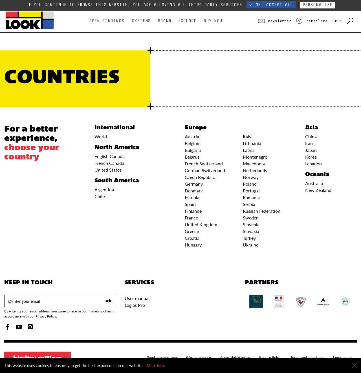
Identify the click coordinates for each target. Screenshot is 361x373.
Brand (164, 21)
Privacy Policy (270, 357)
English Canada (109, 156)
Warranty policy (198, 357)
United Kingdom (201, 224)
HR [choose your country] (337, 21)
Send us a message (162, 357)
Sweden (251, 217)
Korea (311, 156)
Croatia (192, 238)
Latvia (249, 150)
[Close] (354, 365)
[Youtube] (19, 328)
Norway (251, 177)
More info (155, 365)
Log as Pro (135, 305)
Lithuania (252, 143)
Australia (314, 183)
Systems (141, 21)
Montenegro (255, 156)
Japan (311, 150)
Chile (99, 196)
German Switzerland (205, 170)
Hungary (193, 244)
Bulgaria (193, 150)
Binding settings (37, 358)
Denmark (194, 190)
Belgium (193, 143)
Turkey (249, 238)
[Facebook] (7, 328)
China (311, 136)
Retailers (311, 21)
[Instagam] (30, 328)
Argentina (104, 189)
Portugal (251, 190)
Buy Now (213, 21)
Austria (192, 136)
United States (108, 169)
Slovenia (251, 224)
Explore (187, 21)
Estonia (192, 197)
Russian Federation (261, 211)
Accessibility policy (235, 357)
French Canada (109, 163)
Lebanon (313, 163)
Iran (309, 143)
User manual (137, 298)
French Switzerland (204, 163)
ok (108, 301)
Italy (247, 136)
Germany (194, 183)
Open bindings (106, 21)
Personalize (317, 5)
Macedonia (254, 163)
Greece (192, 231)
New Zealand (318, 190)
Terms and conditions (307, 357)
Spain (190, 204)
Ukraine (250, 244)
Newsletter (274, 21)
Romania (251, 197)
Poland (250, 183)
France (191, 217)
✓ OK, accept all (271, 5)
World (100, 136)
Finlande (193, 211)
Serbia (249, 204)
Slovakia (251, 231)
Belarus (192, 156)
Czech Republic (200, 177)
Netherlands (255, 170)
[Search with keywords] (351, 21)
